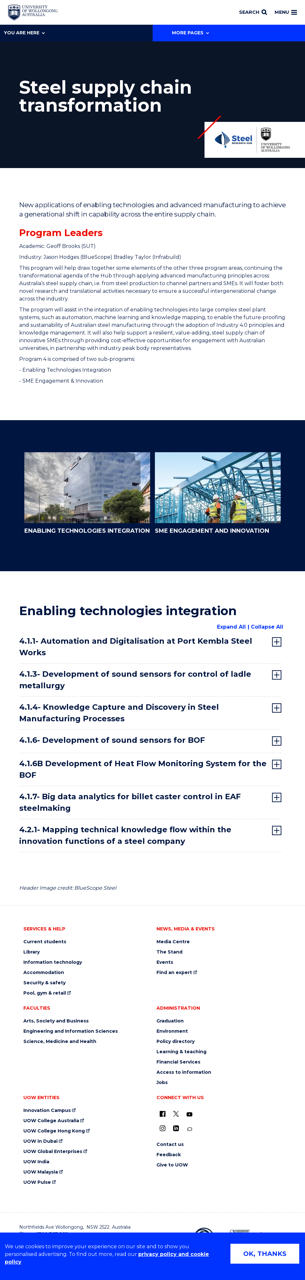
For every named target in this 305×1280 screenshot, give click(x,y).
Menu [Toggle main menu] (286, 12)
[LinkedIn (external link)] (176, 1128)
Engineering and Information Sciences (70, 1031)
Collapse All (267, 627)
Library (31, 952)
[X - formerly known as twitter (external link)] (176, 1114)
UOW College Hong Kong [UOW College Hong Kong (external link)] (54, 1131)
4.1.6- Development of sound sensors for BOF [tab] (112, 740)
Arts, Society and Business (56, 1021)
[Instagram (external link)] (163, 1128)
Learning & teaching (181, 1052)
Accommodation (43, 972)
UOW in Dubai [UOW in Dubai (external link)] (40, 1141)
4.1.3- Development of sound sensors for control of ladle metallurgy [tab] (135, 679)
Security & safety (44, 983)
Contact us (170, 1144)
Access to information (184, 1072)
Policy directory (176, 1041)
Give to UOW (172, 1165)
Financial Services (178, 1062)
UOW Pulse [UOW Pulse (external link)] (37, 1182)
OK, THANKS (264, 1254)
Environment (172, 1031)
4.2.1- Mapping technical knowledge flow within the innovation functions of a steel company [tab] (125, 835)
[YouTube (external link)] (189, 1114)
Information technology (52, 962)
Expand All (231, 627)
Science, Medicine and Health (59, 1041)
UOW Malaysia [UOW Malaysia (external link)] (40, 1172)
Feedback (169, 1154)
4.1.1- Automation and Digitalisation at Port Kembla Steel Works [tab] (135, 646)
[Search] (253, 12)
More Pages (190, 33)
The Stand (169, 952)
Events (165, 962)
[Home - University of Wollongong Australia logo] (33, 12)
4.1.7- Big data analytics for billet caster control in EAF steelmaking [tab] (130, 802)
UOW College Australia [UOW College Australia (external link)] (51, 1120)
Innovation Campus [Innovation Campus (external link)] (47, 1110)
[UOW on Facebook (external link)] (163, 1114)
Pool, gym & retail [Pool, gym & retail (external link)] (44, 993)
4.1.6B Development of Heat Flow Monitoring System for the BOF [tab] (143, 769)
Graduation (170, 1021)
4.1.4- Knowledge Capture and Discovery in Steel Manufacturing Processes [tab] (119, 712)
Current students (44, 942)
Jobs (162, 1082)
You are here (24, 33)
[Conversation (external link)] (189, 1129)
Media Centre (173, 942)
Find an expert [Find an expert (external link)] (174, 972)
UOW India (36, 1162)
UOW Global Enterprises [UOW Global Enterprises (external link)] (52, 1151)
